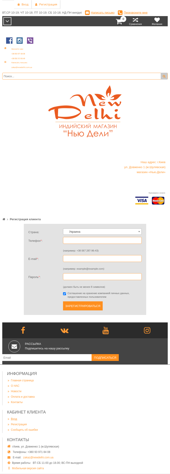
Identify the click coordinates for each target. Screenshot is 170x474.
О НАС (13, 386)
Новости (14, 391)
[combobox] (102, 231)
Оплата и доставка (21, 397)
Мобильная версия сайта (28, 468)
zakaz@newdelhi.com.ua (38, 457)
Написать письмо (102, 12)
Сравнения (135, 21)
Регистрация (17, 424)
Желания (157, 21)
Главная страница (20, 380)
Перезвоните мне (136, 12)
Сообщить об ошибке (22, 430)
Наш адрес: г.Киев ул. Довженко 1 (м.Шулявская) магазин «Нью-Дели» (144, 167)
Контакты (15, 402)
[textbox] (102, 232)
